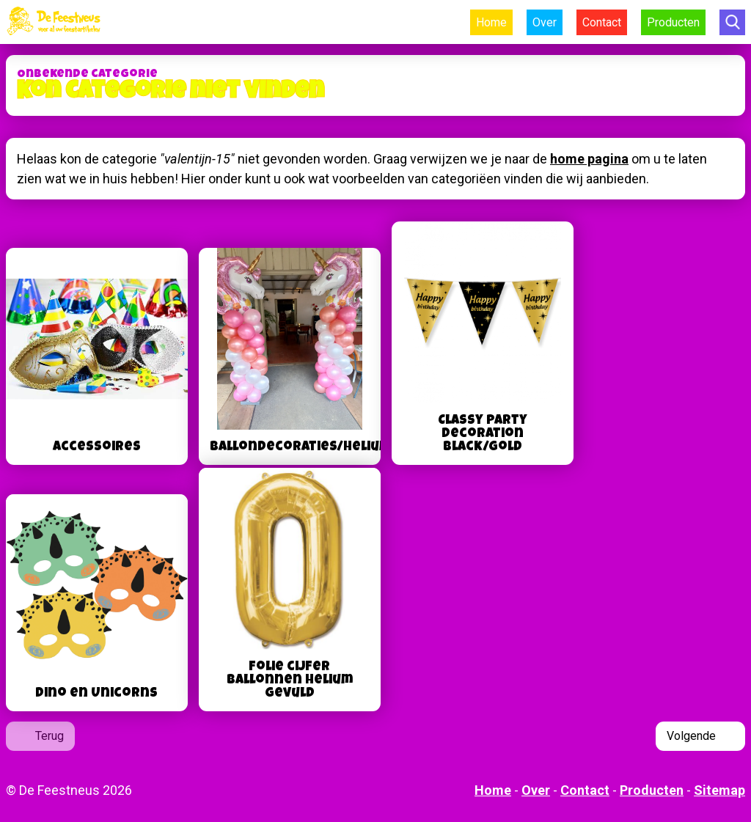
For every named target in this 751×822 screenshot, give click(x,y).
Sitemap (719, 790)
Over (544, 22)
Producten (673, 22)
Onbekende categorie (87, 75)
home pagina (589, 158)
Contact (601, 22)
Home (491, 22)
